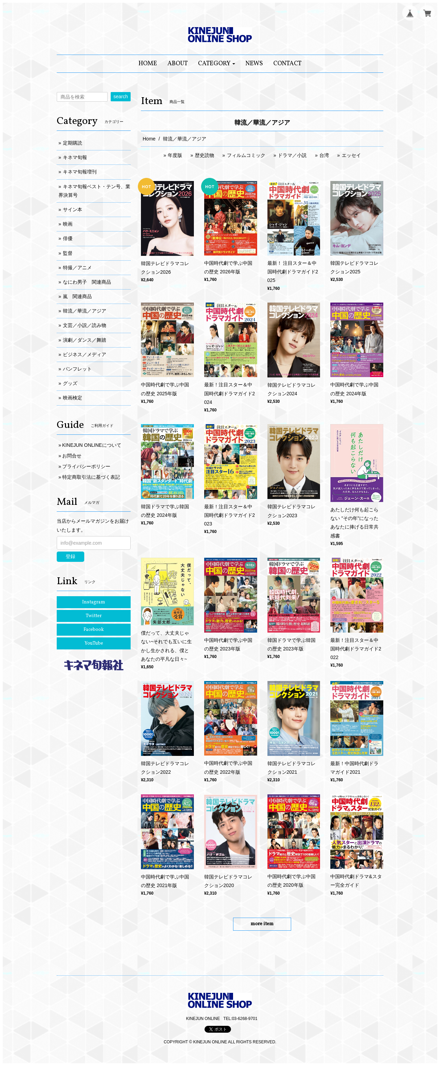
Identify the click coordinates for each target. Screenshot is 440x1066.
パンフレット (77, 369)
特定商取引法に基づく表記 (91, 477)
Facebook (94, 629)
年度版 (175, 155)
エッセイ (351, 155)
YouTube (94, 643)
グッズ (70, 383)
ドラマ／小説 (292, 155)
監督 (68, 253)
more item (262, 924)
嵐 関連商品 (77, 296)
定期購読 (72, 143)
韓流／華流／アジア (84, 311)
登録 (70, 556)
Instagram (93, 602)
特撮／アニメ (77, 267)
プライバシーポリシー (86, 466)
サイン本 (72, 209)
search (120, 96)
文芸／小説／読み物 (84, 325)
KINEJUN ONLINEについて (91, 445)
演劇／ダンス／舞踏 (84, 340)
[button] (217, 63)
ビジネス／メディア (84, 354)
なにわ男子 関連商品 (87, 282)
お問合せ (71, 455)
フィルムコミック (246, 155)
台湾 (324, 155)
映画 (68, 224)
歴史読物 (204, 155)
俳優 (68, 238)
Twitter (94, 616)
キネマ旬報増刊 (80, 171)
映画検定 (72, 397)
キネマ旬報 (75, 157)
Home (149, 138)
